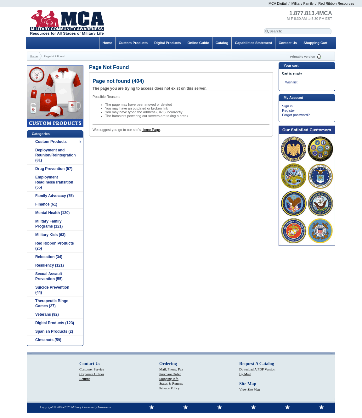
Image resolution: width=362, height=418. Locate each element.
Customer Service (91, 369)
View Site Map (249, 389)
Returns (84, 379)
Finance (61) (46, 204)
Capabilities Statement (253, 43)
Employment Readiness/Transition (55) (54, 182)
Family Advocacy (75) (54, 196)
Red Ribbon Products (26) (54, 246)
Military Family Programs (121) (49, 224)
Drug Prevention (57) (53, 169)
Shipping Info (168, 379)
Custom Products (51, 141)
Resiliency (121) (49, 265)
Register (288, 110)
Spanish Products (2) (54, 331)
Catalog (222, 43)
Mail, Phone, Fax (171, 369)
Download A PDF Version (257, 369)
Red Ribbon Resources (336, 3)
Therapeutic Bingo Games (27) (51, 303)
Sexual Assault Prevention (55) (49, 276)
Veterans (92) (47, 314)
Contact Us (288, 43)
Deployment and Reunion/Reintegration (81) (55, 155)
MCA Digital (277, 3)
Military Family (302, 3)
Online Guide (198, 43)
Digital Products (167, 43)
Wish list (291, 82)
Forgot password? (296, 115)
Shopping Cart (315, 43)
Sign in (287, 106)
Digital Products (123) (54, 323)
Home (107, 43)
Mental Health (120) (52, 213)
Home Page (151, 130)
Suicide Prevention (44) (52, 290)
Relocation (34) (48, 257)
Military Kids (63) (50, 235)
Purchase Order (170, 374)
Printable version (302, 56)
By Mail (245, 374)
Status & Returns (171, 383)
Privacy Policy (169, 388)
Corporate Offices (91, 374)
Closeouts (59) (48, 340)
